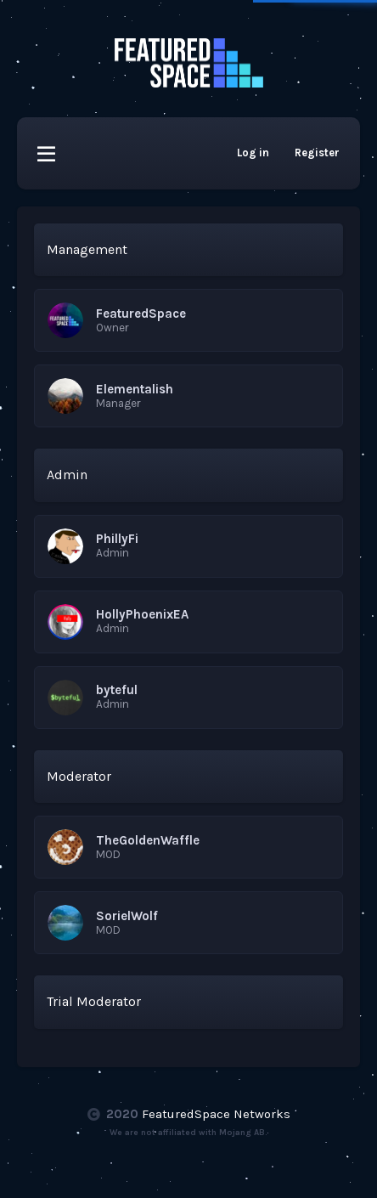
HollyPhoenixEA (142, 614)
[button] (46, 153)
